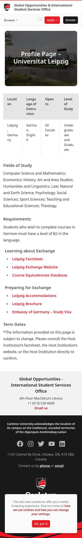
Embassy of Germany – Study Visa (41, 311)
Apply (51, 20)
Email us (41, 408)
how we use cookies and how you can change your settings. (41, 510)
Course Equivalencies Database (39, 275)
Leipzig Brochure (27, 303)
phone (45, 465)
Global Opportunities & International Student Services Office (43, 7)
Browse (9, 20)
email (59, 465)
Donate (71, 20)
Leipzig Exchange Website (35, 267)
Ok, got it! (41, 524)
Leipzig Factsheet (27, 258)
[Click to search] (40, 20)
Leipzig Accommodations (34, 295)
